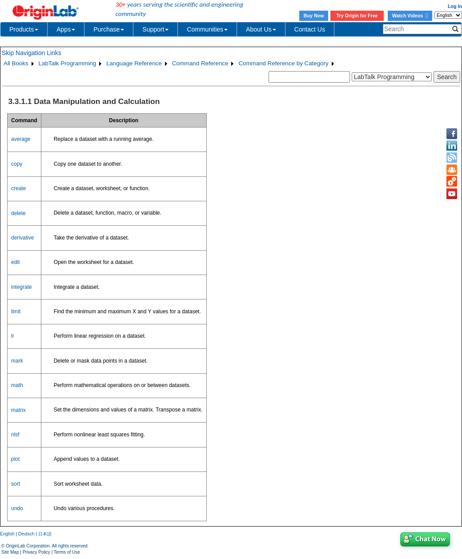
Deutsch (26, 533)
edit (15, 262)
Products (23, 29)
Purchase (108, 29)
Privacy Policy (36, 552)
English (7, 533)
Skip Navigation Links (31, 52)
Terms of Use (67, 552)
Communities (207, 29)
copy (16, 164)
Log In (455, 6)
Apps (65, 29)
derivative (22, 238)
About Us (261, 29)
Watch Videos (410, 15)
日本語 (45, 533)
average (20, 139)
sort (15, 484)
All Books (16, 63)
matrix (18, 410)
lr (12, 336)
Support (155, 29)
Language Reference (134, 63)
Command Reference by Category (283, 63)
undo (17, 508)
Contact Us (309, 29)
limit (15, 311)
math (17, 385)
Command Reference (200, 63)
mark (17, 361)
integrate (21, 287)
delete (18, 213)
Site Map (10, 552)
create (18, 188)
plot (15, 459)
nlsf (15, 434)
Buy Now (314, 15)
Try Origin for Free (357, 15)
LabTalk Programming (67, 63)
